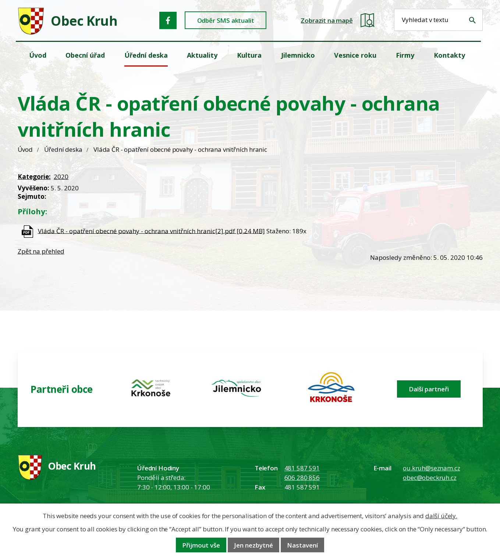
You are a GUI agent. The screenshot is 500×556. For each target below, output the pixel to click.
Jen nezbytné (253, 545)
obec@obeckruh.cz (429, 477)
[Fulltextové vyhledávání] (438, 20)
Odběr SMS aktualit (225, 20)
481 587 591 (302, 468)
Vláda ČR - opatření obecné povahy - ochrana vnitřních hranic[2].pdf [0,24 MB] (151, 230)
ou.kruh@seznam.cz (431, 468)
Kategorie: (34, 176)
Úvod (25, 149)
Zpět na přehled (41, 251)
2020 (61, 176)
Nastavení (302, 545)
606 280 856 (302, 477)
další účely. (441, 516)
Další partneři (429, 389)
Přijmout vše (201, 545)
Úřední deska (63, 149)
